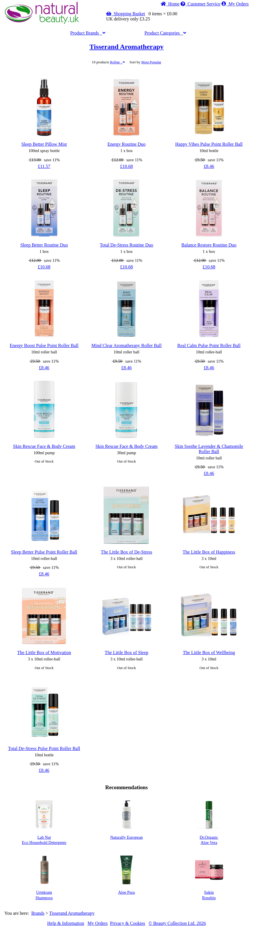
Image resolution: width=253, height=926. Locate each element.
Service (200, 3)
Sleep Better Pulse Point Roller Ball (44, 552)
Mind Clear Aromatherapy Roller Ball (126, 345)
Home (170, 3)
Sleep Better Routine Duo (44, 245)
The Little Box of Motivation (44, 652)
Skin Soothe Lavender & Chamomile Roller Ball (209, 449)
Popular (151, 62)
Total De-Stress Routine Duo (126, 245)
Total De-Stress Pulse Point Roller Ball (44, 748)
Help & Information (65, 923)
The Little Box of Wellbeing (209, 652)
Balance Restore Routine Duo (209, 245)
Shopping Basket (125, 13)
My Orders (235, 3)
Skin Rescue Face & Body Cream (44, 446)
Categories (165, 33)
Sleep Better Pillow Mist (44, 144)
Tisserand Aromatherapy (126, 46)
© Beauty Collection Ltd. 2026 (177, 923)
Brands (87, 33)
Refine (117, 62)
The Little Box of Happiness (209, 552)
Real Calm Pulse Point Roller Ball (209, 345)
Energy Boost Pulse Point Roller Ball (44, 345)
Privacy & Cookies (127, 923)
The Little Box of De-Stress (126, 552)
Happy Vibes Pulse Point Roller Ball (209, 144)
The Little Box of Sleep (126, 652)
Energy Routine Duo (126, 144)
